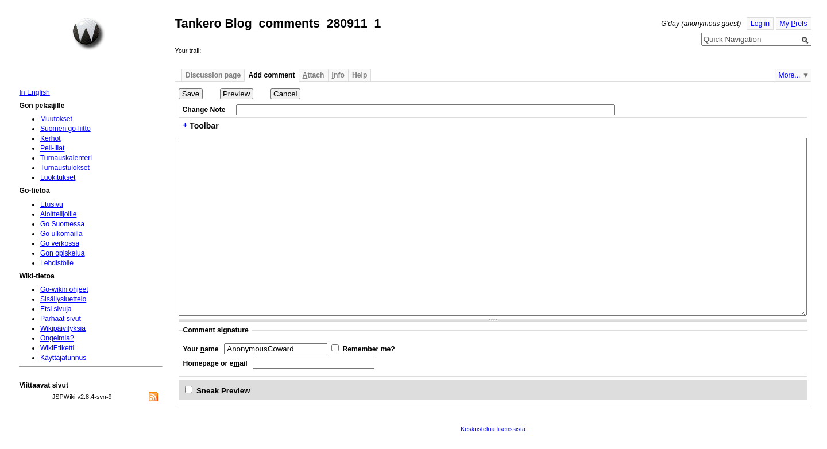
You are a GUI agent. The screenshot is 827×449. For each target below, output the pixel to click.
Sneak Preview (223, 390)
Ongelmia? (57, 338)
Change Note (204, 110)
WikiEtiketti (57, 348)
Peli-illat (52, 148)
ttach (313, 75)
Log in (760, 24)
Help (359, 75)
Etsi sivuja (56, 309)
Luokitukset (58, 177)
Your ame (201, 349)
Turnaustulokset (65, 168)
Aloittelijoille (58, 214)
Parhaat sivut (60, 319)
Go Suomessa (62, 224)
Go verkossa (59, 243)
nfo (338, 75)
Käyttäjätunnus (63, 358)
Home (88, 34)
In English (34, 92)
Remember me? (368, 349)
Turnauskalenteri (66, 158)
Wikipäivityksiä (63, 328)
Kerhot (50, 138)
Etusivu (51, 204)
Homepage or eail (215, 363)
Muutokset (56, 119)
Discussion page (213, 75)
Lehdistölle (57, 263)
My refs (793, 24)
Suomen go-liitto (65, 129)
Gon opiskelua (62, 253)
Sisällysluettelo (63, 299)
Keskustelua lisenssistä (493, 428)
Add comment (271, 75)
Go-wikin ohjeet (64, 289)
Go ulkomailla (61, 234)
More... (790, 75)
